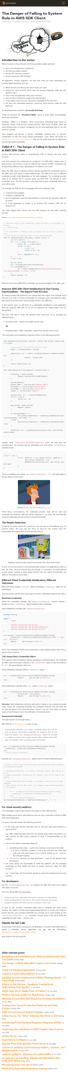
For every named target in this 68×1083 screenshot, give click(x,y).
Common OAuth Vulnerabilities (23, 973)
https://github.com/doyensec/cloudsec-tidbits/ (19, 932)
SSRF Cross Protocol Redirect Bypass (28, 1012)
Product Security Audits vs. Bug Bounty (28, 994)
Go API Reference (19, 724)
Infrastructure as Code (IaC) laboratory (17, 139)
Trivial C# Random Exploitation (24, 970)
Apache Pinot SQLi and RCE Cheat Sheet (29, 1043)
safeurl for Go (14, 1036)
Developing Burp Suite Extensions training (29, 1068)
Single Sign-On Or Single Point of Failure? (29, 991)
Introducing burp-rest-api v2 (22, 1064)
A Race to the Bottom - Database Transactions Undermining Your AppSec (27, 986)
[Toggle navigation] (63, 3)
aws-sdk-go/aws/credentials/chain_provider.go (25, 217)
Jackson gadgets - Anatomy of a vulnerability (31, 1054)
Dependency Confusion (19, 1039)
